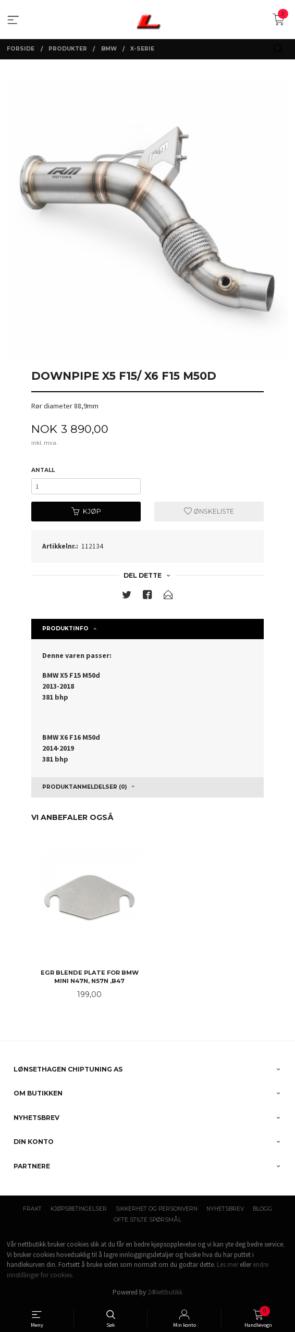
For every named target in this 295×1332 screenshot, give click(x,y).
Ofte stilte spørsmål (147, 1219)
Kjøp (86, 511)
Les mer (227, 1264)
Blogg (262, 1208)
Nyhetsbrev (225, 1208)
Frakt (32, 1208)
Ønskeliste (209, 511)
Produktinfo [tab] (65, 628)
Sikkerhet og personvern (157, 1208)
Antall (43, 470)
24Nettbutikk (165, 1292)
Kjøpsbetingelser (79, 1208)
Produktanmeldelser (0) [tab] (84, 786)
